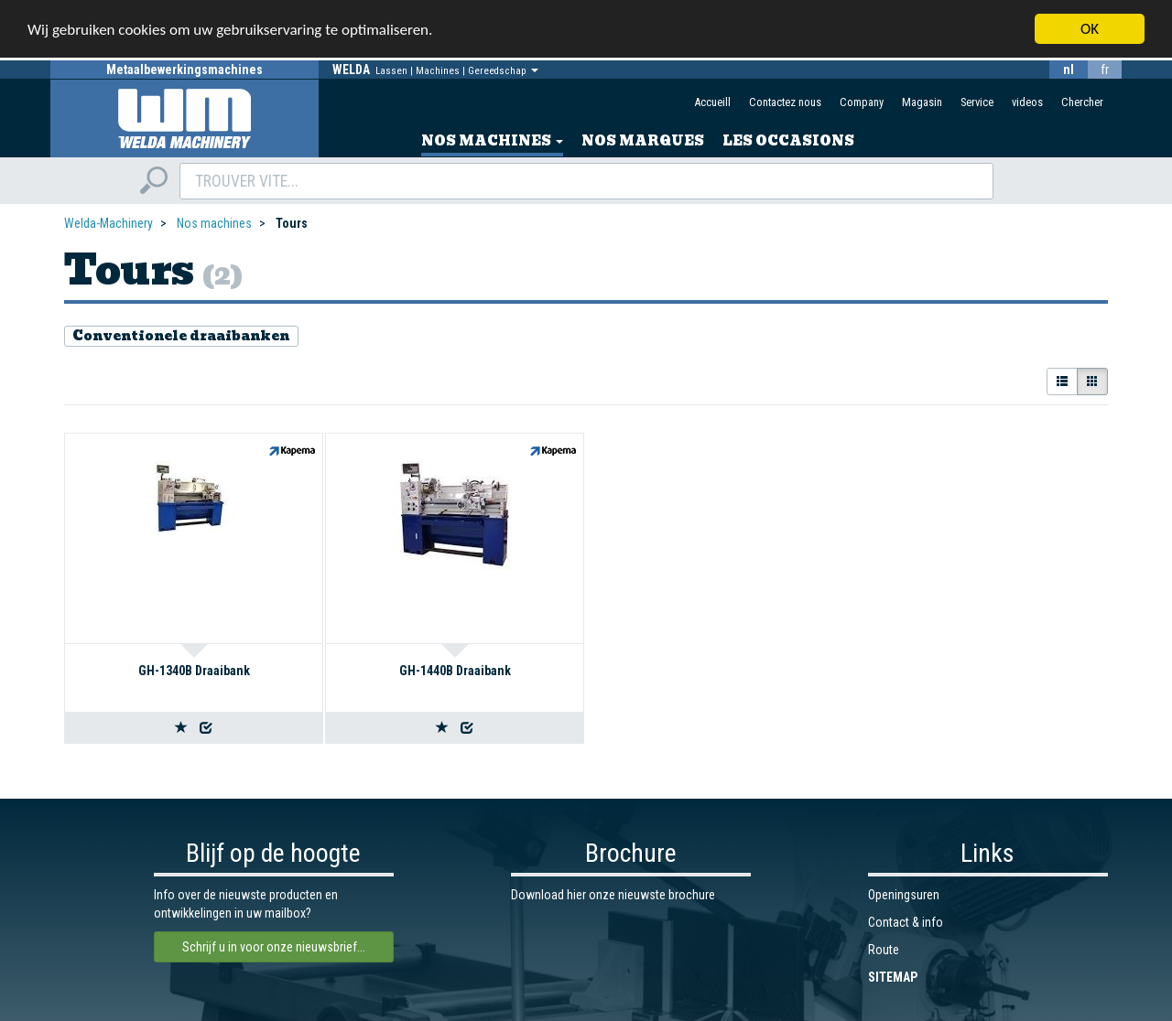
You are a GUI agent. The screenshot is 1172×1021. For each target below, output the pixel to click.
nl (1068, 69)
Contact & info (905, 922)
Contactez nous (785, 102)
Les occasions (788, 141)
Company (862, 102)
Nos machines (492, 141)
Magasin (922, 102)
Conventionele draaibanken (180, 336)
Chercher (1082, 102)
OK (1089, 28)
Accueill (712, 102)
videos (1027, 102)
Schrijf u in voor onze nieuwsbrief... (273, 947)
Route (883, 949)
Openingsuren (903, 894)
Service (976, 102)
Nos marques (642, 141)
